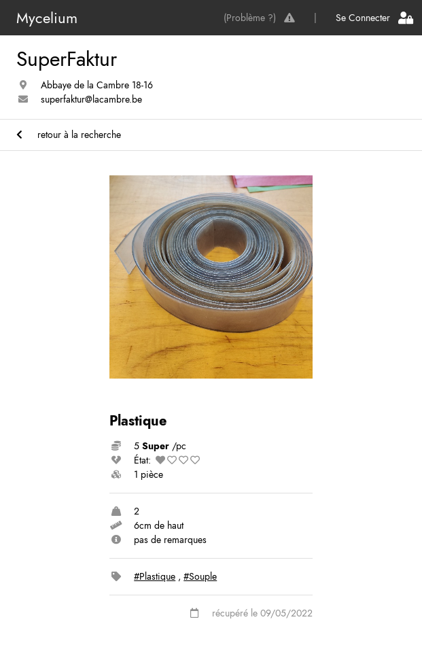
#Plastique (154, 576)
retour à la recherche (68, 134)
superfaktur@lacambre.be (91, 99)
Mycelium (46, 18)
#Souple (200, 576)
